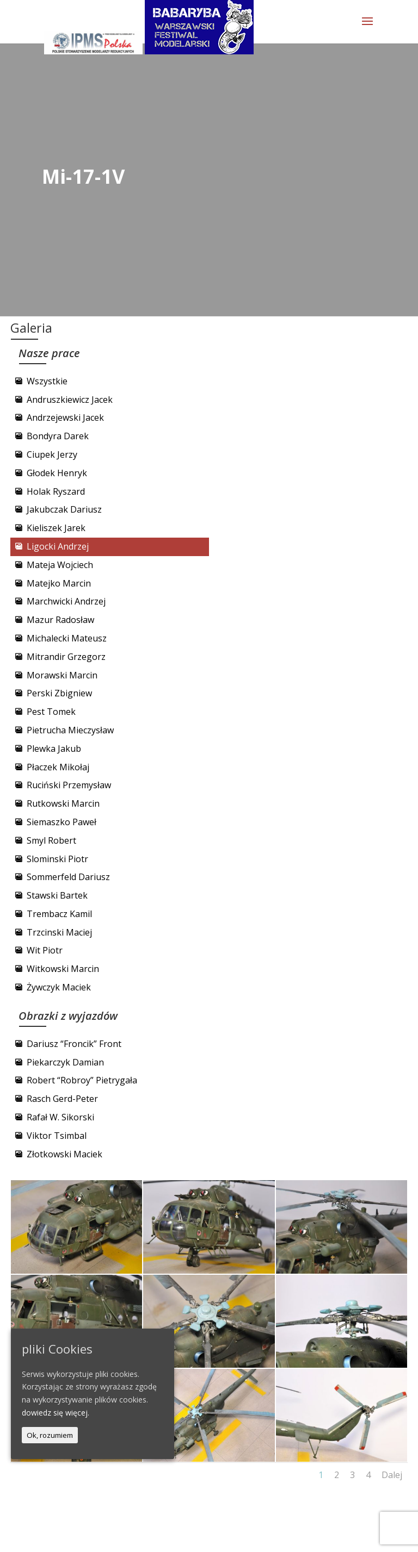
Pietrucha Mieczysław (70, 730)
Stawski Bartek (57, 895)
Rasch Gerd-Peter (62, 1099)
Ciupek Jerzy (52, 454)
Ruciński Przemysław (69, 785)
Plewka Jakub (54, 749)
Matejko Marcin (59, 583)
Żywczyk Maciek (59, 987)
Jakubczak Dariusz (64, 509)
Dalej (392, 1475)
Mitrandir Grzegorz (66, 657)
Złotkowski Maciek (64, 1154)
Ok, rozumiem (50, 1435)
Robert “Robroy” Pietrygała (82, 1080)
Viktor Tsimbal (57, 1136)
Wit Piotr (45, 950)
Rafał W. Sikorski (60, 1117)
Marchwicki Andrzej (66, 601)
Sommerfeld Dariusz (68, 877)
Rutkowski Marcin (63, 803)
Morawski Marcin (62, 675)
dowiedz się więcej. (55, 1412)
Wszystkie (47, 381)
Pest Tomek (51, 712)
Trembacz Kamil (59, 914)
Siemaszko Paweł (61, 822)
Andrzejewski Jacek (65, 417)
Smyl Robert (51, 840)
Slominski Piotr (57, 859)
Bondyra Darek (58, 436)
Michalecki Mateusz (67, 638)
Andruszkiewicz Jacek (70, 400)
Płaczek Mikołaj (58, 767)
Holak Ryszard (56, 491)
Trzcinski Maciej (59, 932)
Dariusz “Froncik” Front (74, 1044)
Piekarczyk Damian (65, 1062)
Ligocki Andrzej (58, 546)
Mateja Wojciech (60, 565)
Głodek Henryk (57, 473)
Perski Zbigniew (59, 693)
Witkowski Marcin (63, 969)
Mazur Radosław (60, 620)
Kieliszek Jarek (56, 528)
